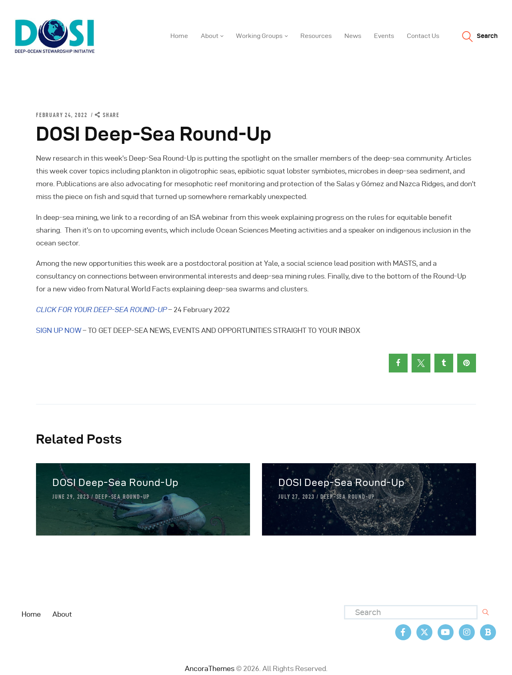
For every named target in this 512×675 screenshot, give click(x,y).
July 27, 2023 (296, 497)
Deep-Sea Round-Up (122, 497)
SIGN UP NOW (58, 330)
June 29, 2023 (70, 497)
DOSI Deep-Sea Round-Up (115, 482)
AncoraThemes (209, 668)
